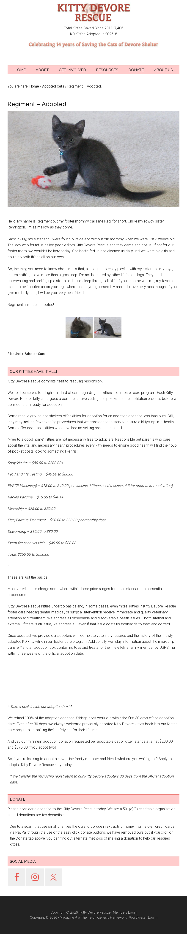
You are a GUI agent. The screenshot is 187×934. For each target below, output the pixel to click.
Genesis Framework (111, 917)
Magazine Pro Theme (75, 917)
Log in (152, 917)
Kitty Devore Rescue (93, 12)
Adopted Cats (35, 354)
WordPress (137, 917)
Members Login (125, 912)
